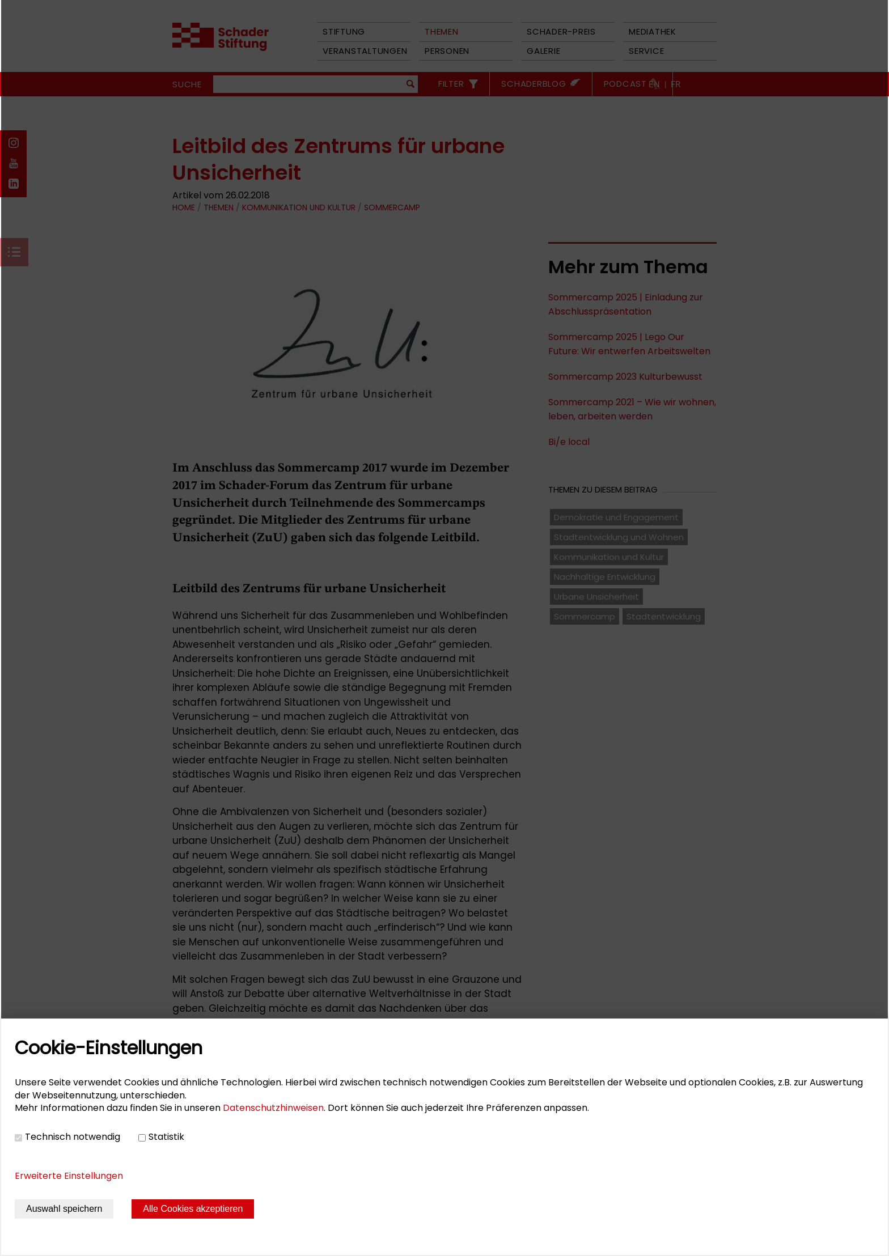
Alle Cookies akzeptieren (193, 1208)
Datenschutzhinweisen (273, 1107)
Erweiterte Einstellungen (69, 1175)
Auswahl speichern (64, 1208)
